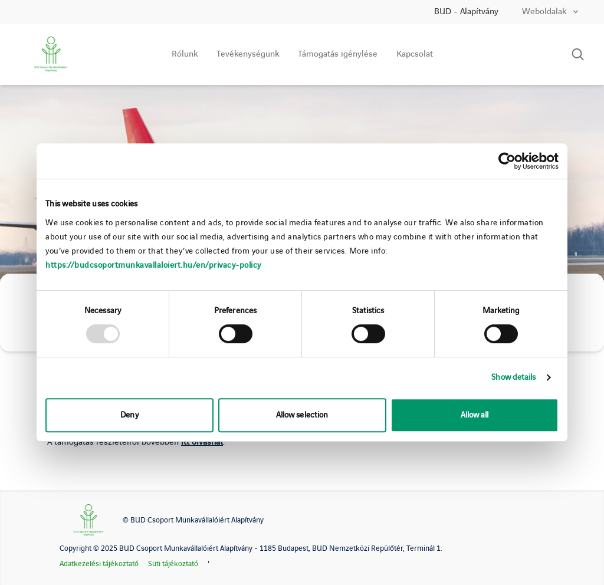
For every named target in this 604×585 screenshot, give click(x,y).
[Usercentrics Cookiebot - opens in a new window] (507, 161)
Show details (513, 377)
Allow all (475, 414)
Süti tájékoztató (173, 563)
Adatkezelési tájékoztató (99, 563)
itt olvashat (202, 442)
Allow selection (302, 414)
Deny (129, 414)
